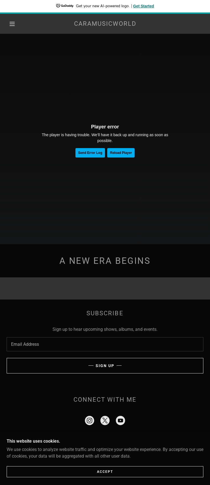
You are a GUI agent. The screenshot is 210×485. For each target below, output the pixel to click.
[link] (105, 23)
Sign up (105, 365)
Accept (105, 472)
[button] (16, 23)
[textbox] (105, 344)
